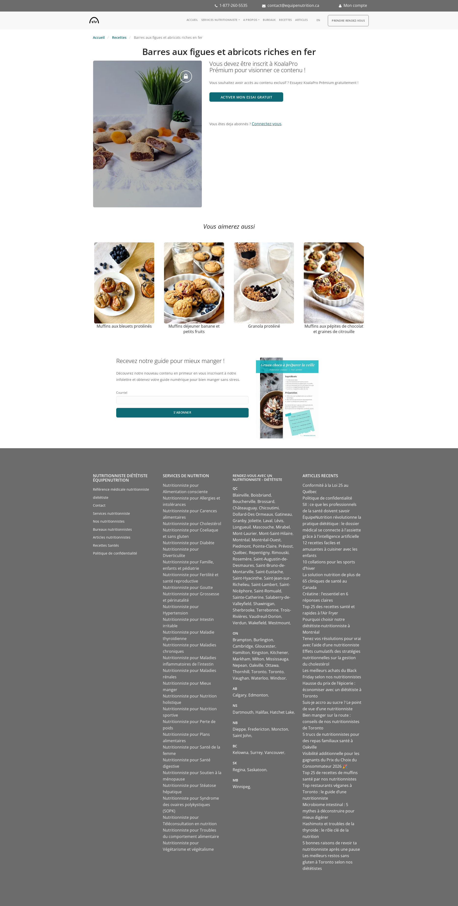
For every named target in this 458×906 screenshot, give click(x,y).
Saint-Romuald (267, 591)
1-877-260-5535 (233, 5)
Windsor (278, 678)
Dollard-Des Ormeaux (253, 514)
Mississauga (277, 659)
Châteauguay (245, 508)
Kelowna (240, 752)
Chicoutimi (269, 508)
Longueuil (242, 527)
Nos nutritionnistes (109, 521)
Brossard (265, 501)
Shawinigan (263, 603)
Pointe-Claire (265, 546)
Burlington (263, 639)
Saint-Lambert (264, 584)
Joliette (254, 520)
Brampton (242, 639)
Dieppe (239, 729)
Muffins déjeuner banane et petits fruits (194, 328)
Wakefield (257, 623)
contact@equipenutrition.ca (293, 5)
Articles (301, 20)
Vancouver (274, 752)
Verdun (239, 623)
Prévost (286, 546)
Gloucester (265, 646)
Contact (99, 505)
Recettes (285, 20)
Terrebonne (267, 610)
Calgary (239, 695)
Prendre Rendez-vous (348, 20)
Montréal (241, 540)
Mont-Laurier (245, 533)
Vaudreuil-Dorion (265, 616)
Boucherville (244, 501)
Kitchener (279, 652)
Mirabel (283, 527)
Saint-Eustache (269, 571)
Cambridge (243, 646)
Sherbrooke (243, 610)
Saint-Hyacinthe (247, 578)
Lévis (278, 520)
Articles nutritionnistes (111, 537)
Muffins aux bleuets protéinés (124, 326)
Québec (240, 552)
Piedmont (242, 546)
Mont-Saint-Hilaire (276, 533)
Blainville (241, 495)
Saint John (242, 735)
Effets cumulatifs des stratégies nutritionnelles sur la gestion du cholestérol (331, 658)
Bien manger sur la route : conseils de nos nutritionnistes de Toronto (331, 721)
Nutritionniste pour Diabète (188, 542)
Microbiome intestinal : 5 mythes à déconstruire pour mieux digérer (329, 811)
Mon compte (355, 5)
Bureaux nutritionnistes (112, 529)
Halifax (261, 712)
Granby (239, 520)
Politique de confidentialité (115, 553)
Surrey (256, 752)
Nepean (240, 665)
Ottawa (272, 665)
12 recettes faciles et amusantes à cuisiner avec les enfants (330, 549)
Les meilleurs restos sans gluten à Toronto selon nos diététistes (328, 862)
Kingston (260, 652)
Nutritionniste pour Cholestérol (192, 523)
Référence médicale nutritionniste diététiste (121, 493)
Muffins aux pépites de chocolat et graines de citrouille (334, 328)
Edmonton (258, 695)
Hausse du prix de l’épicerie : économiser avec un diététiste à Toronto (332, 690)
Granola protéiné (264, 326)
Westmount (279, 623)
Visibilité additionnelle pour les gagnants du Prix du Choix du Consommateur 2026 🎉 (331, 760)
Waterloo (259, 678)
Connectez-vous (266, 123)
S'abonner (182, 412)
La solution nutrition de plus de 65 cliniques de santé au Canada (331, 581)
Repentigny (259, 552)
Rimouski (280, 552)
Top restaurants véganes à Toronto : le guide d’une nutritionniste (327, 792)
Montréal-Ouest (266, 540)
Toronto (259, 671)
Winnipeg (241, 786)
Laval (267, 520)
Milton (258, 659)
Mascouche (263, 527)
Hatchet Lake (282, 712)
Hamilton (241, 652)
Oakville (256, 665)
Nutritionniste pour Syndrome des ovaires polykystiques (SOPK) (191, 804)
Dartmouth (243, 712)
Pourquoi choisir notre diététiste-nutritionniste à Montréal (326, 626)
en (318, 20)
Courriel (121, 392)
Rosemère (242, 559)
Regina (239, 769)
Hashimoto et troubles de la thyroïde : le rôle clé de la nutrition (328, 830)
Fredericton (258, 729)
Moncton (279, 729)
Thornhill (241, 671)
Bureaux (269, 20)
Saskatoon (257, 769)
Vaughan (241, 678)
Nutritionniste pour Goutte (188, 587)
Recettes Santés (106, 545)
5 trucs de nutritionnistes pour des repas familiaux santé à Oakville (331, 741)
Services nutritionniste (219, 20)
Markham (241, 659)
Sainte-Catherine (248, 597)
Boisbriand (261, 495)
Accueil (192, 20)
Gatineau (283, 514)
